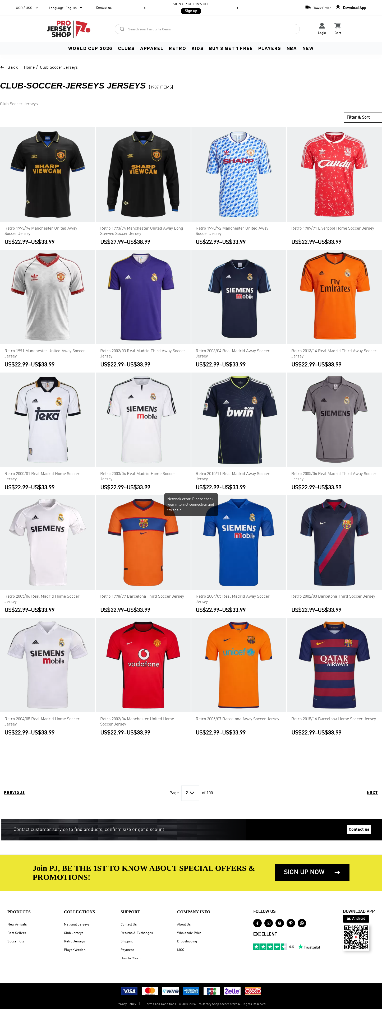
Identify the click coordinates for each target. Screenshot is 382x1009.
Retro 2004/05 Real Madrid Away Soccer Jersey (233, 599)
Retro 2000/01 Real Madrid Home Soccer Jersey (42, 476)
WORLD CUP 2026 (90, 48)
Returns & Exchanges (137, 933)
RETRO (177, 48)
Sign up (191, 11)
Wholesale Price (189, 933)
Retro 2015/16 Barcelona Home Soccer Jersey (333, 719)
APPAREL (152, 48)
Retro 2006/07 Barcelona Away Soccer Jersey (237, 719)
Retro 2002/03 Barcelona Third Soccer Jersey (333, 596)
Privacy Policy (126, 1004)
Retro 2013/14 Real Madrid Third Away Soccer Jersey (333, 354)
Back (13, 68)
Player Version (74, 950)
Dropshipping (187, 941)
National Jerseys (76, 924)
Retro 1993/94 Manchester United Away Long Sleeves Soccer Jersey (141, 231)
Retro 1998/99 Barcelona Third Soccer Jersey (142, 596)
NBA (292, 48)
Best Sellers (16, 933)
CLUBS (126, 48)
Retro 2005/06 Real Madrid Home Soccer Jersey (42, 599)
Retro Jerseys (74, 941)
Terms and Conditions (160, 1004)
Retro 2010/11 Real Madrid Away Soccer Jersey (233, 476)
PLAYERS (269, 48)
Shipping (127, 941)
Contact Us (129, 924)
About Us (184, 924)
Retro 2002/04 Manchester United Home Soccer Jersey (137, 722)
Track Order (317, 7)
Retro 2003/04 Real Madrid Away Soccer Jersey (233, 354)
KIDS (198, 48)
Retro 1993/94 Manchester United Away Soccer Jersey (40, 231)
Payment (127, 950)
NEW (308, 48)
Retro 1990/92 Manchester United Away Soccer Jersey (232, 231)
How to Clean (130, 958)
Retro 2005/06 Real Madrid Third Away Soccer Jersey (333, 476)
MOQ (180, 950)
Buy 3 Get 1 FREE (231, 48)
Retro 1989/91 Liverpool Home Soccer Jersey (332, 228)
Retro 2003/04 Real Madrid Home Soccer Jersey (137, 476)
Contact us (104, 8)
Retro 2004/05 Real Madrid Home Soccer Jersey (42, 722)
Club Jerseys (73, 933)
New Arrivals (17, 924)
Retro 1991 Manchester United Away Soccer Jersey (44, 354)
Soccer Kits (15, 941)
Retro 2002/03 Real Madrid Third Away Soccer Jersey (142, 354)
